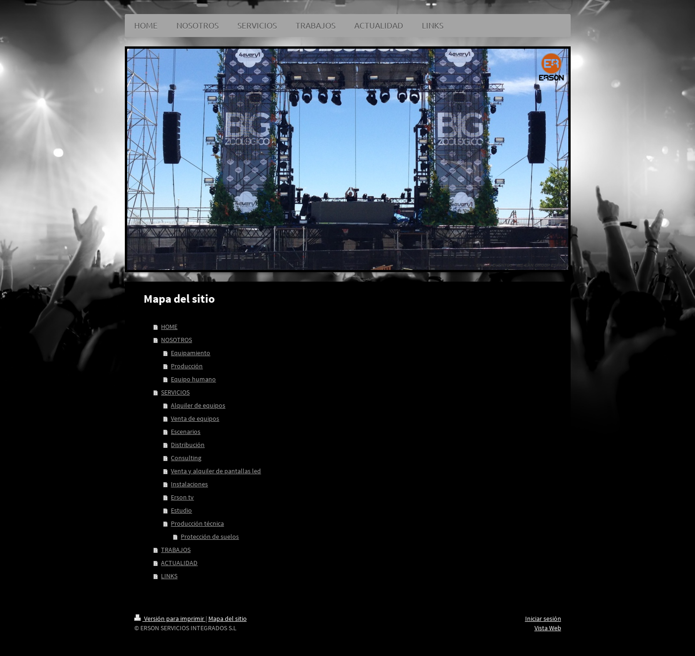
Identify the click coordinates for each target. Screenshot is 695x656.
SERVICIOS (175, 392)
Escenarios (185, 431)
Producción (187, 366)
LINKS (169, 576)
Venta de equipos (195, 418)
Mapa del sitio (227, 618)
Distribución (188, 444)
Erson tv (182, 497)
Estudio (181, 510)
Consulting (186, 458)
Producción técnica (197, 523)
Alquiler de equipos (198, 405)
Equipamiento (190, 353)
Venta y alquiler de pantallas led (216, 471)
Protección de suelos (210, 536)
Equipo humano (193, 379)
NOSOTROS (176, 339)
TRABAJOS (176, 549)
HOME (169, 326)
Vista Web (548, 628)
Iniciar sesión (543, 618)
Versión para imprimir (170, 618)
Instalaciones (189, 484)
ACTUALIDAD (179, 563)
